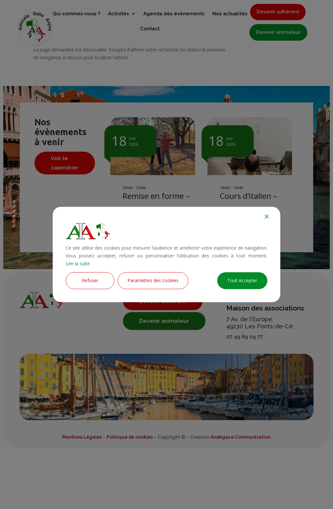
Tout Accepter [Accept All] (242, 281)
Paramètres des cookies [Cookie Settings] (153, 281)
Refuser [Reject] (90, 281)
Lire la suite (78, 263)
